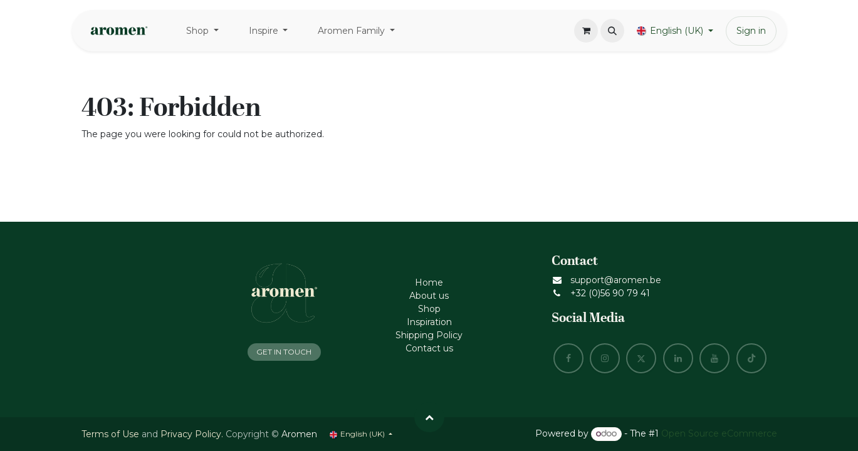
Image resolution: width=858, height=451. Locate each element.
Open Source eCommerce (719, 433)
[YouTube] (714, 358)
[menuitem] (202, 31)
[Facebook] (568, 358)
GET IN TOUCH (283, 351)
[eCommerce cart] (586, 31)
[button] (612, 31)
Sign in (751, 30)
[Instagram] (605, 358)
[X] (641, 358)
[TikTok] (751, 358)
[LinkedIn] (678, 358)
